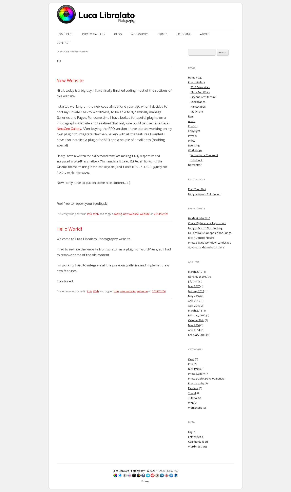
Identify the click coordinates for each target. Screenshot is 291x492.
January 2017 (196, 291)
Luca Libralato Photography (129, 471)
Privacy (192, 136)
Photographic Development (205, 378)
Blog (118, 34)
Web (96, 214)
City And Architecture (203, 97)
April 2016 (194, 301)
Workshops (140, 34)
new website (131, 214)
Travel (192, 393)
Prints (162, 34)
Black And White (200, 92)
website (145, 214)
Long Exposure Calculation (204, 194)
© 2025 (151, 471)
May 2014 (194, 325)
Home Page (65, 34)
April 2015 (194, 306)
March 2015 (195, 310)
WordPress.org (197, 446)
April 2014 (194, 330)
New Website (70, 80)
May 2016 (194, 296)
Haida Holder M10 (199, 218)
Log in (191, 432)
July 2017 (193, 281)
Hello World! (69, 229)
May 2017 (194, 286)
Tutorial (192, 398)
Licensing (183, 34)
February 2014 (197, 335)
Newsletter (194, 165)
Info (89, 214)
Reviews (193, 388)
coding (118, 214)
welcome (142, 291)
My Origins (197, 111)
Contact (63, 43)
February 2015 (197, 315)
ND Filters (194, 369)
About (205, 34)
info (116, 291)
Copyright (194, 131)
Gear (191, 359)
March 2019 (195, 272)
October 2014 (196, 320)
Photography (196, 383)
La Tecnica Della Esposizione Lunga (209, 233)
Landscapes (198, 102)
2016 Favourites (200, 87)
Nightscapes (198, 106)
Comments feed (198, 441)
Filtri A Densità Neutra (201, 238)
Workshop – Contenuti (204, 155)
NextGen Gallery (69, 128)
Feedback (196, 160)
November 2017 (197, 276)
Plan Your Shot (197, 189)
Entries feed (195, 437)
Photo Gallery (93, 34)
